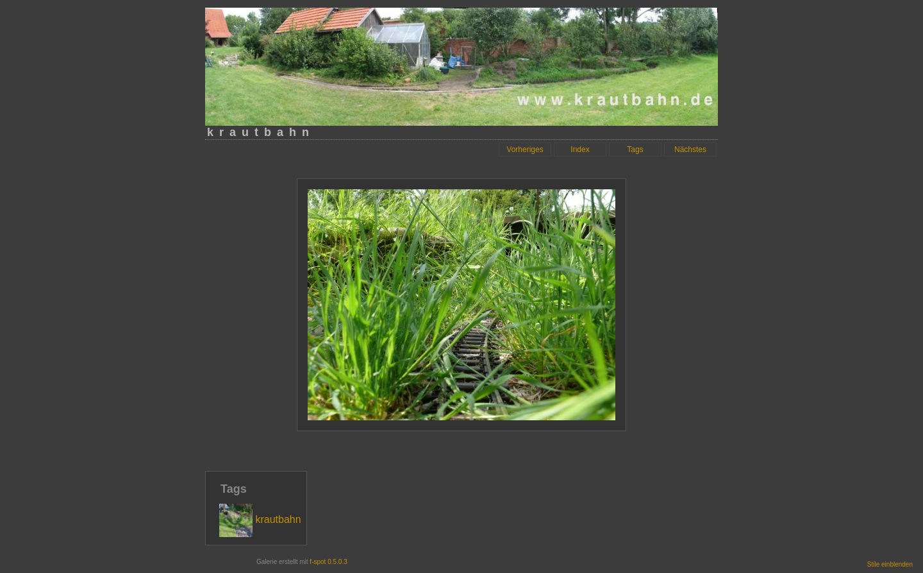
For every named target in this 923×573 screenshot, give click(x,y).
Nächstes (690, 149)
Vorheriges (524, 149)
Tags (635, 149)
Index (579, 149)
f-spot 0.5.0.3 (328, 561)
